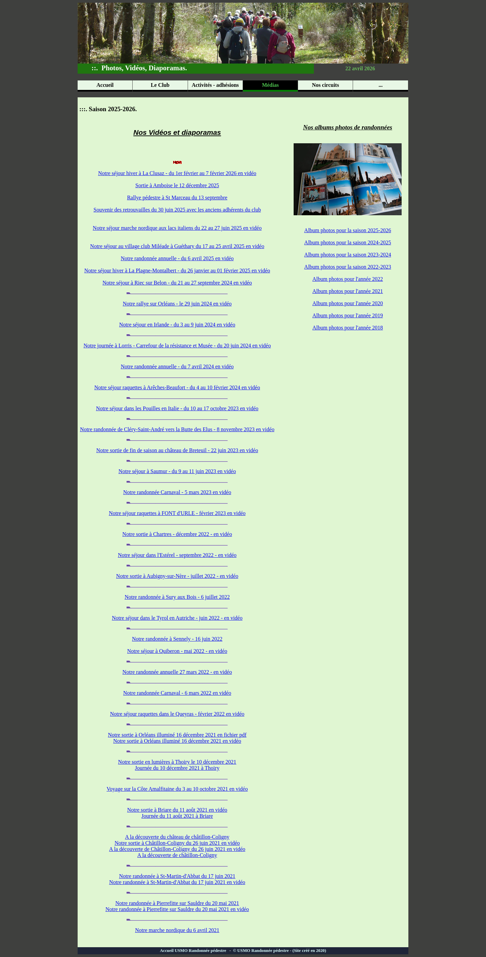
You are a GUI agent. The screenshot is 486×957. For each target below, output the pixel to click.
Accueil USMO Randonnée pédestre (195, 950)
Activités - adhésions (215, 85)
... (381, 85)
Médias (270, 85)
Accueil (105, 85)
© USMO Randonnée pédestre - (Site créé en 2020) (279, 950)
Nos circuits (325, 85)
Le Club (160, 85)
